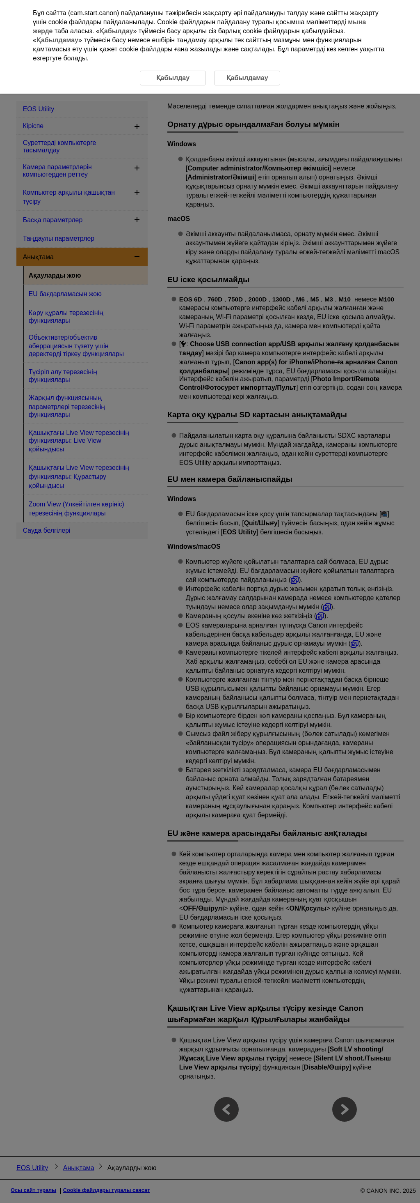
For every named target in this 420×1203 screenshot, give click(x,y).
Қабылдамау (57, 40)
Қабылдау (116, 31)
